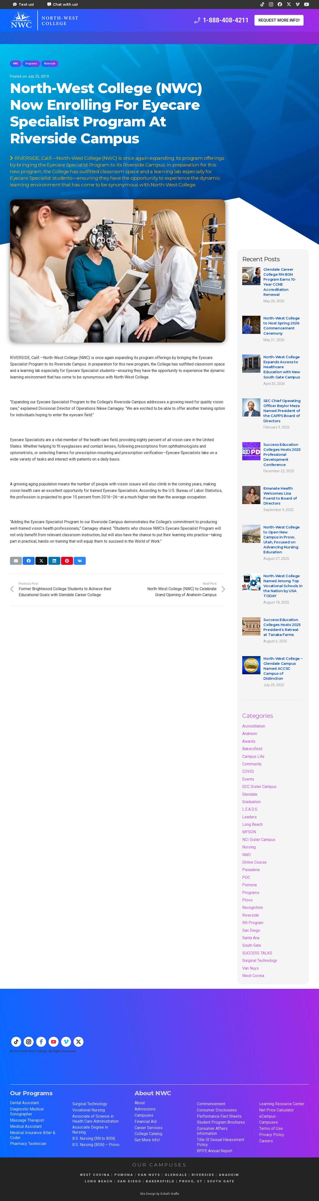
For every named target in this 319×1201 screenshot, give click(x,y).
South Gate (251, 945)
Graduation (251, 801)
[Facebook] (280, 4)
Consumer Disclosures (217, 1110)
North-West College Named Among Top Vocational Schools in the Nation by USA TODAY (282, 586)
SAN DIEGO (129, 1181)
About (140, 1102)
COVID (248, 771)
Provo (247, 900)
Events (248, 779)
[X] (289, 4)
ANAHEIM (229, 1175)
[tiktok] (16, 1042)
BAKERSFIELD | (162, 1181)
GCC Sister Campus (259, 786)
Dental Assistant (24, 1102)
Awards (248, 741)
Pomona (249, 885)
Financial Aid (146, 1121)
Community (252, 764)
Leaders (249, 817)
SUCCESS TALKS (257, 953)
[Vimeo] (298, 4)
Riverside (250, 915)
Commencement (211, 1103)
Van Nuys (250, 968)
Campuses (144, 1115)
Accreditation (253, 726)
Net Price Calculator (276, 1110)
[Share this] (29, 561)
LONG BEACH (99, 1181)
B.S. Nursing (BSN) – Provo (95, 1144)
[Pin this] (67, 561)
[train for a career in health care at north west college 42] (44, 20)
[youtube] (54, 1042)
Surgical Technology (259, 960)
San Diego (251, 930)
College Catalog (148, 1133)
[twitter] (78, 1042)
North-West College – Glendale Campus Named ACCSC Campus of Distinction (282, 668)
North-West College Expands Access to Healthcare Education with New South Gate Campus (281, 367)
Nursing (249, 847)
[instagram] (29, 1042)
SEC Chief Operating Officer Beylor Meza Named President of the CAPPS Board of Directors (282, 410)
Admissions (145, 1109)
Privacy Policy (271, 1134)
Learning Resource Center (281, 1103)
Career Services (148, 1127)
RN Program (252, 922)
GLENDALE (176, 1175)
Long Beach (252, 824)
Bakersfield (252, 748)
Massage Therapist (27, 1120)
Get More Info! (147, 1140)
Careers (266, 1141)
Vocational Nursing (88, 1110)
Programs (250, 892)
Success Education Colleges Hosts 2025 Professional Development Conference (282, 454)
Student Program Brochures (221, 1122)
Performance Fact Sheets (219, 1116)
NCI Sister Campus (258, 839)
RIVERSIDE (203, 1175)
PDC (246, 877)
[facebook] (41, 1042)
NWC (246, 854)
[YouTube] (306, 4)
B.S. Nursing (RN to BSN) (93, 1138)
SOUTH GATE (221, 1181)
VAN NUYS (149, 1175)
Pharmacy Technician (28, 1143)
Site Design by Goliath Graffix (159, 1194)
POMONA (123, 1175)
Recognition (252, 907)
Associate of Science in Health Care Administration (95, 1119)
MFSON (249, 832)
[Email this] (16, 561)
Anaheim (249, 733)
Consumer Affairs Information (212, 1131)
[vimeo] (66, 1042)
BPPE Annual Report (214, 1151)
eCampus (267, 1116)
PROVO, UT (191, 1181)
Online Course (254, 862)
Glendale (249, 794)
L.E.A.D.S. (250, 809)
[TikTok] (262, 4)
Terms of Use (271, 1128)
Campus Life (253, 756)
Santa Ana (250, 938)
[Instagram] (271, 4)
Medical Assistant (26, 1126)
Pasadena (251, 869)
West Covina (253, 975)
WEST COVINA (95, 1175)
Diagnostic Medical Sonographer (27, 1111)
